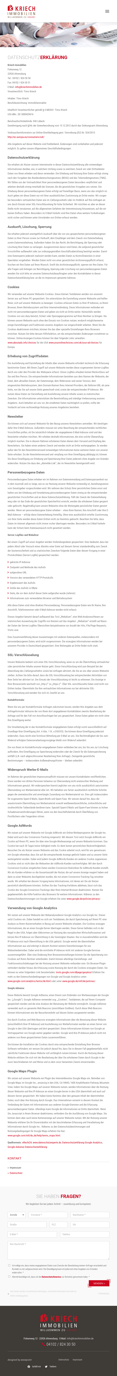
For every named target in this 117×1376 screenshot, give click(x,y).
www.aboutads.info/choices (22, 342)
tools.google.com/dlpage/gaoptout (74, 972)
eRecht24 (27, 1142)
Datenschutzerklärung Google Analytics (82, 1142)
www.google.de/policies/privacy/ (83, 898)
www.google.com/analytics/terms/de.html (29, 981)
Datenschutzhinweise (51, 1276)
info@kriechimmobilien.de (80, 1338)
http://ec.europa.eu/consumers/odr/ (26, 136)
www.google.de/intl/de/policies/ (78, 981)
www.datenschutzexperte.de (47, 1142)
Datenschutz (63, 1359)
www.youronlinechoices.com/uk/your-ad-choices (74, 342)
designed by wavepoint (20, 1359)
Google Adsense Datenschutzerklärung (27, 1146)
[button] (34, 1367)
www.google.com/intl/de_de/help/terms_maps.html (34, 1135)
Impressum (77, 1359)
